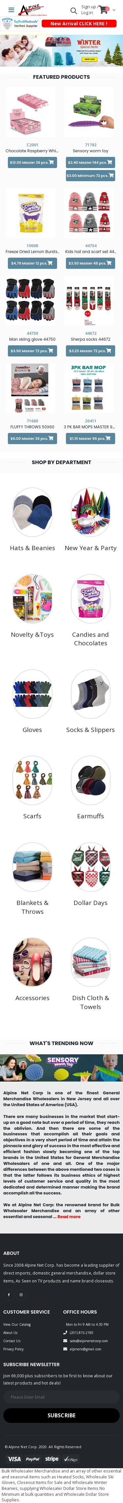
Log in (87, 12)
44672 (90, 333)
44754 (90, 245)
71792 (90, 145)
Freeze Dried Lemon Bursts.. (32, 251)
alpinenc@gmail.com (85, 1349)
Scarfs (32, 816)
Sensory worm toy (90, 151)
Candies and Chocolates (90, 639)
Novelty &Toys (32, 634)
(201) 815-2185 (82, 1332)
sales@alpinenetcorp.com (89, 1341)
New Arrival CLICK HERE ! (79, 23)
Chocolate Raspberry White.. (34, 151)
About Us (10, 1332)
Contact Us (11, 1341)
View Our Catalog (17, 1324)
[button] (74, 12)
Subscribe (61, 1415)
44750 (32, 333)
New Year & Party (91, 548)
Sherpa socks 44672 (90, 339)
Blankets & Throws (32, 907)
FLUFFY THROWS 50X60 (32, 427)
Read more (68, 1216)
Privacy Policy (13, 1349)
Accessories (32, 998)
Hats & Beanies (32, 548)
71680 (32, 421)
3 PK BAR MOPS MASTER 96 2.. (92, 427)
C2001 (32, 145)
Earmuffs (90, 816)
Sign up (89, 7)
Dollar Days (90, 902)
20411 (90, 421)
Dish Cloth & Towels (90, 1002)
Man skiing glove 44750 (32, 339)
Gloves (32, 729)
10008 (32, 245)
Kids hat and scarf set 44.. (90, 251)
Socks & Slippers (90, 729)
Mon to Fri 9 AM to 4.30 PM (87, 1324)
